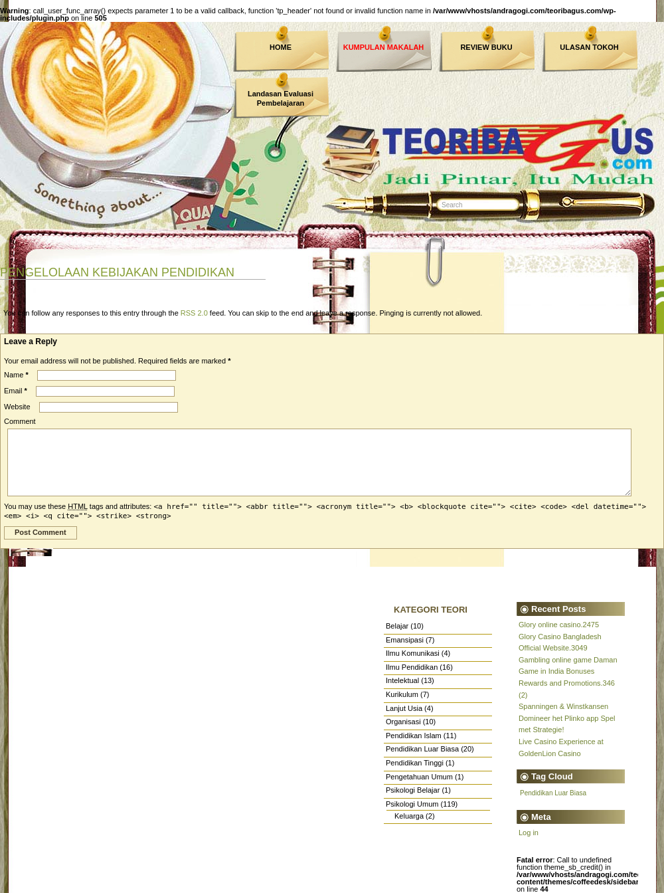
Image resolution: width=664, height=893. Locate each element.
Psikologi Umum (412, 804)
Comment (20, 421)
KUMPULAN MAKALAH (383, 47)
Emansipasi (405, 640)
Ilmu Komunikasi (413, 653)
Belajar (397, 626)
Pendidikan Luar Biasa (422, 749)
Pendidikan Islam (414, 736)
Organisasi (403, 722)
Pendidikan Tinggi (415, 763)
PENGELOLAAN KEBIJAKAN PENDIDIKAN (117, 272)
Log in (529, 833)
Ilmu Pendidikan (412, 667)
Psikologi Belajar (413, 790)
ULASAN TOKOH (589, 47)
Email (15, 391)
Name (16, 375)
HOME (280, 47)
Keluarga (409, 816)
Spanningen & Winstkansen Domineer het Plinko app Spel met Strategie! (567, 718)
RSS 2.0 (194, 313)
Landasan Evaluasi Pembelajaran (280, 98)
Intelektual (402, 680)
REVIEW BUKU (486, 47)
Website (17, 407)
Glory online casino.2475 (559, 625)
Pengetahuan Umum (419, 777)
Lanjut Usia (404, 708)
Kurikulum (402, 694)
